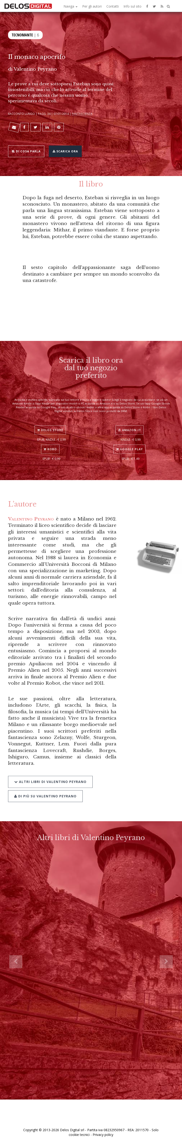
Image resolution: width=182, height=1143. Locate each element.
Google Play (129, 444)
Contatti (112, 6)
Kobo (50, 444)
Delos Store (50, 425)
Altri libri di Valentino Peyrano (50, 775)
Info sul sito (132, 6)
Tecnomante (22, 34)
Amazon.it (129, 425)
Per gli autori (92, 6)
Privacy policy (103, 1134)
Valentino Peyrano (35, 69)
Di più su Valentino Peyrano (45, 789)
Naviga (70, 6)
